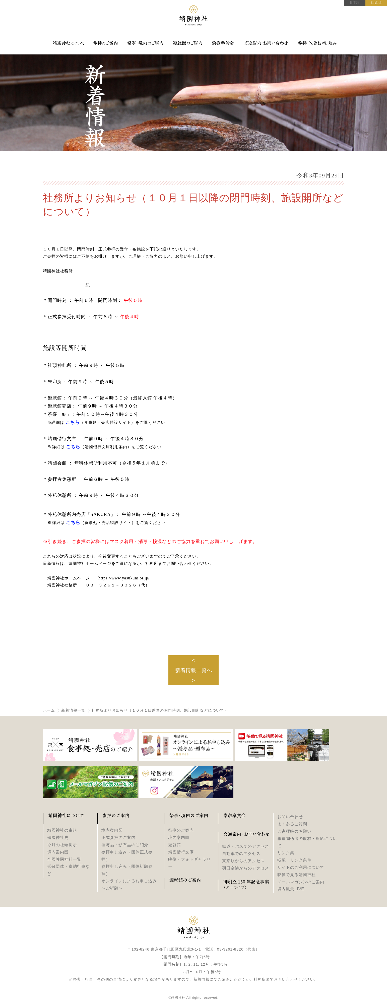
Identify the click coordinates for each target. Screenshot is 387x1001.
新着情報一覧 (73, 710)
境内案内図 (58, 852)
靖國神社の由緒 (62, 830)
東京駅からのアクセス (243, 861)
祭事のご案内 (181, 830)
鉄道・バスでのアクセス (245, 846)
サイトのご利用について (300, 867)
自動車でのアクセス (241, 853)
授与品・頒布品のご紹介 (124, 845)
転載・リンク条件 (294, 860)
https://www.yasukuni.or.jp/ (124, 578)
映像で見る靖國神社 (296, 875)
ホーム (49, 710)
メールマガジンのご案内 (300, 882)
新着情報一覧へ (193, 670)
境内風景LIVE (290, 889)
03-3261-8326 (230, 949)
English (376, 2)
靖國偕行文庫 (181, 852)
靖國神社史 (58, 837)
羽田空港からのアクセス (245, 868)
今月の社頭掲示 (62, 845)
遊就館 (174, 845)
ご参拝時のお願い (294, 831)
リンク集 (285, 853)
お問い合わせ (290, 817)
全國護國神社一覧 (64, 859)
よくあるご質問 (292, 824)
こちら (73, 446)
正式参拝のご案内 (118, 837)
